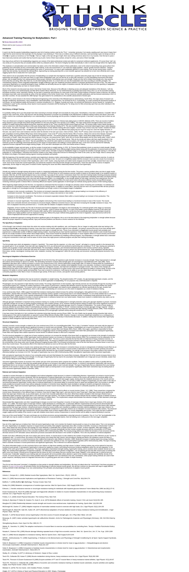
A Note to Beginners (9, 168)
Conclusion (6, 461)
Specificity (6, 241)
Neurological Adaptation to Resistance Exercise (19, 256)
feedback (19, 45)
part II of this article (17, 466)
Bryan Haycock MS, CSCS (13, 42)
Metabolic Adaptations (10, 275)
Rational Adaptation (9, 420)
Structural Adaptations (10, 322)
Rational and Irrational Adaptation (14, 372)
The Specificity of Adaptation (12, 223)
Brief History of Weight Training (13, 109)
